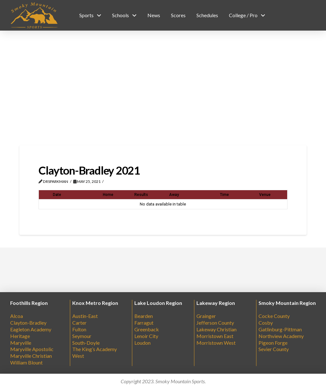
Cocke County (274, 316)
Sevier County (274, 349)
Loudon (142, 343)
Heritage (20, 336)
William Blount (26, 362)
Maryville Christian (31, 356)
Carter (79, 323)
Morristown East (214, 336)
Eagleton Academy (30, 329)
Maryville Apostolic (31, 349)
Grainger (206, 316)
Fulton (79, 329)
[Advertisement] (163, 88)
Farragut (143, 323)
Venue (265, 194)
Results (141, 194)
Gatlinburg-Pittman (280, 329)
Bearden (143, 316)
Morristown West (216, 343)
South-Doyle (86, 343)
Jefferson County (215, 323)
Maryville (20, 343)
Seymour (81, 336)
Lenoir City (146, 336)
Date (57, 194)
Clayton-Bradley (28, 323)
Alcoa (16, 316)
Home (108, 194)
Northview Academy (281, 336)
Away (174, 194)
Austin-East (85, 316)
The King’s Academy (94, 349)
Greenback (146, 329)
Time (224, 194)
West (78, 356)
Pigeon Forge (273, 343)
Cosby (266, 323)
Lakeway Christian (216, 329)
